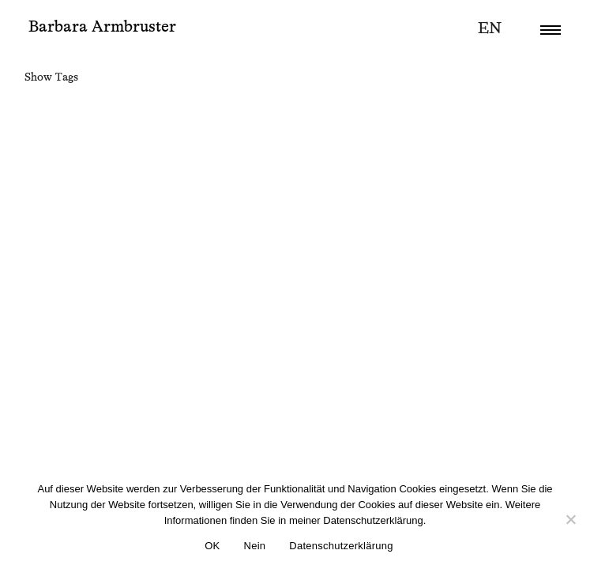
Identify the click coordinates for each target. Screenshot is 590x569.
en (490, 28)
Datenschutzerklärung (341, 546)
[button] (550, 30)
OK (212, 546)
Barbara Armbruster (102, 27)
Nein (255, 546)
